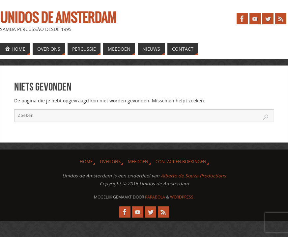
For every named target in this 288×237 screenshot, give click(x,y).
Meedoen (138, 162)
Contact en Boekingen (181, 162)
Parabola (155, 197)
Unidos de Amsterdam (58, 18)
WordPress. (182, 197)
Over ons (110, 162)
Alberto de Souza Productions (193, 175)
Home (86, 162)
